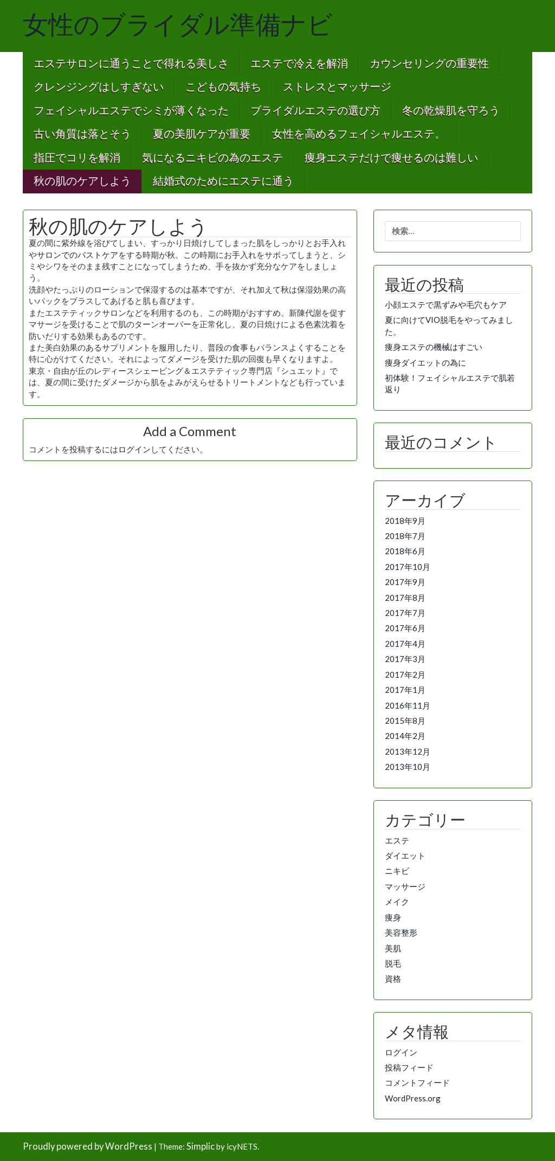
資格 (393, 978)
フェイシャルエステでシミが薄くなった (131, 111)
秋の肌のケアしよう (82, 181)
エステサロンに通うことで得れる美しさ (131, 63)
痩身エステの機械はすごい (433, 347)
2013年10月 (407, 766)
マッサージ (405, 886)
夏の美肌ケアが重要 (201, 134)
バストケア (98, 255)
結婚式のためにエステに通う (223, 181)
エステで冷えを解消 (299, 63)
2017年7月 (405, 613)
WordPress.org (413, 1098)
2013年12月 (407, 751)
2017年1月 (405, 690)
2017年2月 (405, 674)
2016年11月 (407, 705)
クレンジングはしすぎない (99, 87)
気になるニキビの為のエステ (212, 158)
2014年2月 (405, 736)
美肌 (393, 948)
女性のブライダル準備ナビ (178, 25)
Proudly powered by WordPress (87, 1146)
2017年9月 (405, 582)
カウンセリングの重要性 (429, 63)
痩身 (393, 917)
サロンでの (57, 255)
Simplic (200, 1146)
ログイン (134, 449)
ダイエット (405, 855)
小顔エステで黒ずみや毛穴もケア (446, 304)
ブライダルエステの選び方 (315, 111)
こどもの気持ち (223, 87)
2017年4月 (405, 643)
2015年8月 (405, 720)
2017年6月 (405, 628)
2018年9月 (405, 521)
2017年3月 (405, 659)
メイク (397, 901)
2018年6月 (405, 551)
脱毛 (393, 963)
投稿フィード (409, 1067)
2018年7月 (405, 536)
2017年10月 (407, 567)
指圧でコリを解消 (77, 158)
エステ (397, 840)
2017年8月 (405, 597)
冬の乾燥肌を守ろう (451, 111)
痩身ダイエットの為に (425, 362)
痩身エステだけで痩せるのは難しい (391, 158)
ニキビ (397, 870)
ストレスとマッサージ (337, 87)
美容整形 (401, 932)
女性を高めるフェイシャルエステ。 (359, 134)
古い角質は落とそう (82, 134)
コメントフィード (417, 1082)
